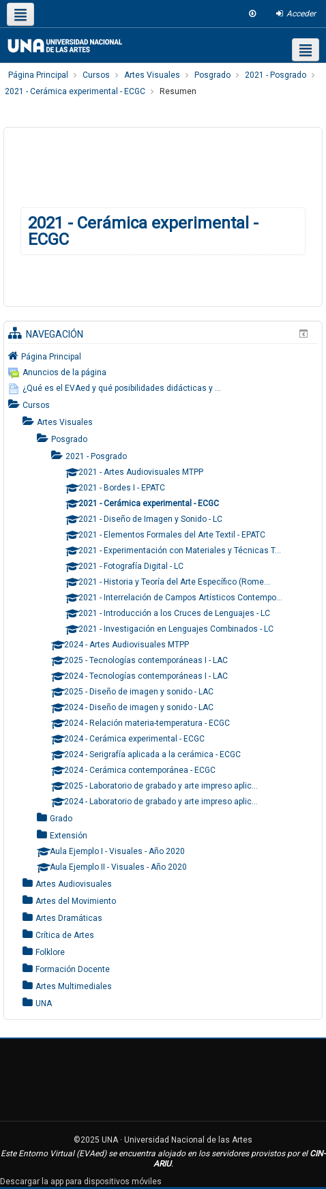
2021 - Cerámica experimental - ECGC (143, 231)
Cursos (36, 405)
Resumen (178, 91)
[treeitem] (163, 356)
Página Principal (51, 357)
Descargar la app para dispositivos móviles (81, 1181)
